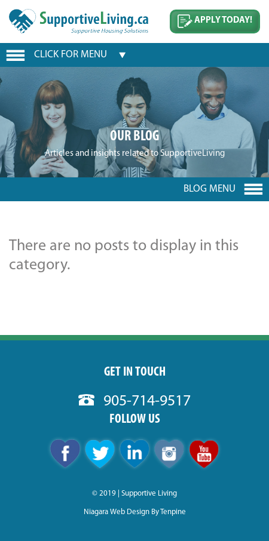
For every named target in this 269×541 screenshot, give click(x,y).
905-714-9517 (134, 402)
